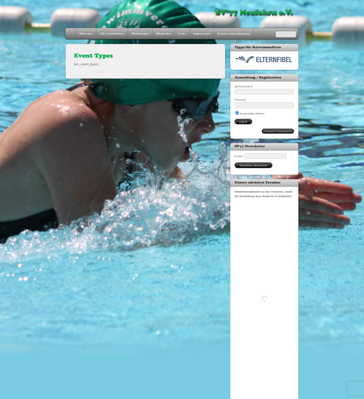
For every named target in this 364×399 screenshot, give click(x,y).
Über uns (86, 33)
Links (182, 33)
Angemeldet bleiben (250, 113)
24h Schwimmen (112, 33)
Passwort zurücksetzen (278, 131)
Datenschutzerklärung (233, 33)
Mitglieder (163, 33)
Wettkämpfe (140, 33)
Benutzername (244, 86)
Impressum (202, 33)
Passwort (240, 99)
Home (70, 33)
